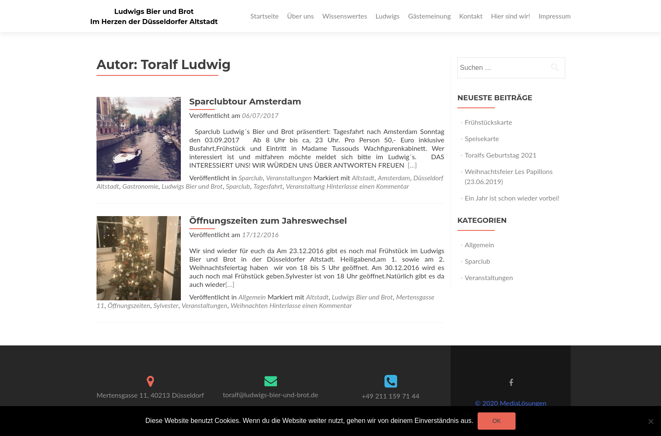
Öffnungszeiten (128, 305)
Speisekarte (482, 138)
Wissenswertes (344, 16)
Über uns (300, 16)
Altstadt (363, 178)
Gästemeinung (429, 16)
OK (496, 420)
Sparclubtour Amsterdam (245, 101)
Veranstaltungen (289, 178)
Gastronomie (140, 186)
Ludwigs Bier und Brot (153, 12)
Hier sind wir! (510, 16)
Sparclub (251, 178)
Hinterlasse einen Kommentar (368, 186)
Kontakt (470, 16)
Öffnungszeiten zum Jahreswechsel (268, 221)
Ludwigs (388, 16)
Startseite (264, 16)
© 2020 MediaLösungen (510, 403)
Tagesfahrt (267, 186)
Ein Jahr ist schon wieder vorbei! (512, 198)
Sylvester (165, 305)
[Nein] (650, 421)
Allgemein (252, 297)
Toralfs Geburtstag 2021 (501, 155)
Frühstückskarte (488, 122)
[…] (412, 165)
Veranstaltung (305, 186)
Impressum (555, 16)
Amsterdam (394, 178)
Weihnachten (249, 305)
